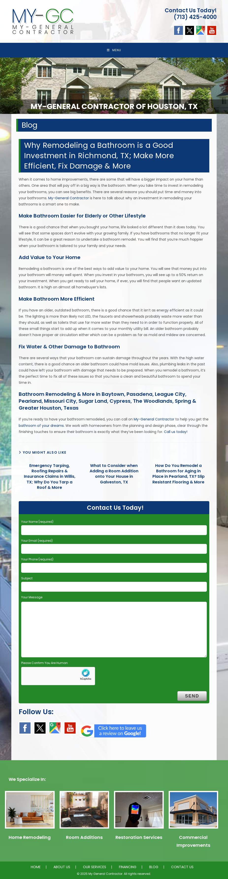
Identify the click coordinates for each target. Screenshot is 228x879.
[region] (114, 86)
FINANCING (127, 866)
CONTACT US (182, 866)
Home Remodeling (30, 837)
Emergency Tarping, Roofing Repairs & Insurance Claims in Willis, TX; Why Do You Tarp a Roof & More (49, 477)
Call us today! (175, 431)
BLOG (153, 866)
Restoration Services (138, 837)
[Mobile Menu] (114, 50)
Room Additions (84, 837)
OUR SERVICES (94, 866)
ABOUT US (61, 866)
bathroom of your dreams (41, 425)
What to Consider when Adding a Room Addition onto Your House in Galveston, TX (114, 474)
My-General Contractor (68, 198)
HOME (36, 866)
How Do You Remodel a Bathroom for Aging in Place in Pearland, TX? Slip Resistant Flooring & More (178, 474)
